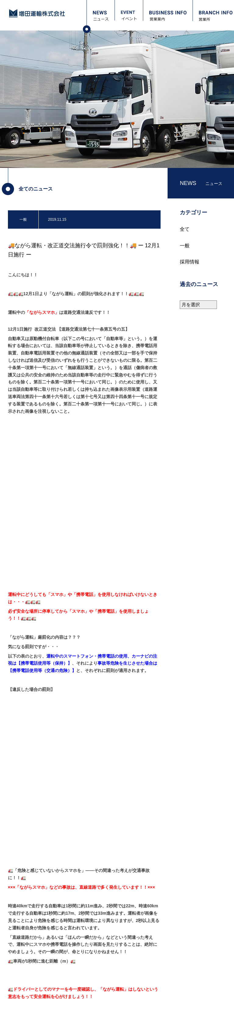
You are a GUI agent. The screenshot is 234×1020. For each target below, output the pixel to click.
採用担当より (29, 946)
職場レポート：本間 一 (36, 966)
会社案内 (96, 860)
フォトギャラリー (32, 902)
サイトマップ (74, 1010)
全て (185, 229)
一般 (185, 245)
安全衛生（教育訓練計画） (113, 897)
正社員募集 (27, 986)
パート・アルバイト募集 (38, 993)
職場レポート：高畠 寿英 (38, 973)
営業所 (20, 892)
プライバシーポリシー (32, 1010)
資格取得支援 (29, 980)
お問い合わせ (28, 912)
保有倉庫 (98, 883)
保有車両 (98, 890)
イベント (23, 871)
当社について (29, 953)
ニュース (23, 860)
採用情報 (189, 261)
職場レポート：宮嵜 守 (36, 959)
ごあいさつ (100, 870)
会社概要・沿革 (104, 876)
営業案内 (23, 881)
